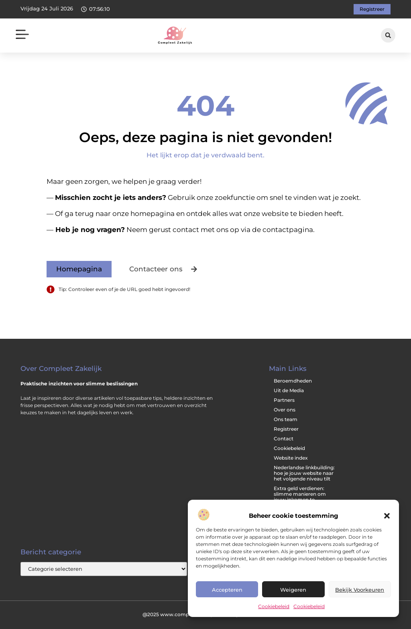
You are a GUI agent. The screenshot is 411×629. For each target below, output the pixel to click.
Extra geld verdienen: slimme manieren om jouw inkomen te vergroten (300, 496)
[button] (387, 516)
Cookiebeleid (273, 606)
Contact (283, 439)
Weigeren (293, 589)
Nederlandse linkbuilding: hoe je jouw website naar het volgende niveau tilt (304, 473)
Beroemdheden (293, 381)
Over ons (284, 410)
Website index (291, 458)
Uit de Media (289, 390)
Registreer (286, 429)
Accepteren (227, 589)
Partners (284, 400)
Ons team (285, 419)
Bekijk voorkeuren (359, 589)
